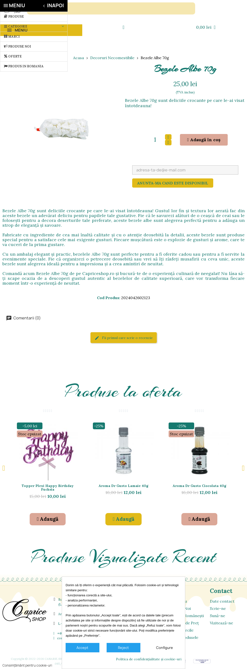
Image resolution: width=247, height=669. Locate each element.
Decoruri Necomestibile (112, 57)
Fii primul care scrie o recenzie (124, 338)
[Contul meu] (123, 27)
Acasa (78, 57)
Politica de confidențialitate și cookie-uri (148, 659)
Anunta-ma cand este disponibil (172, 183)
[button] (204, 140)
